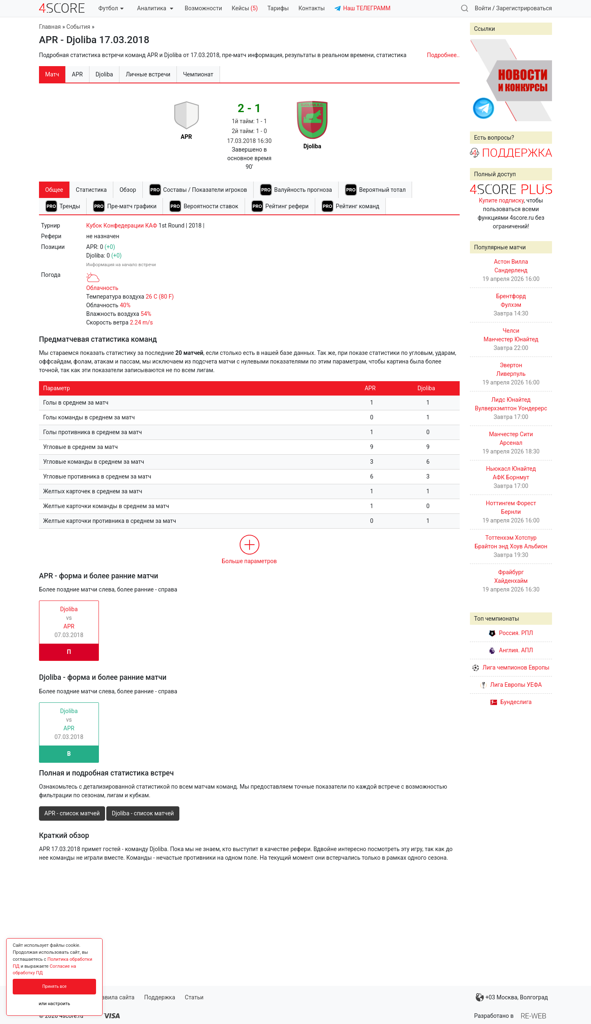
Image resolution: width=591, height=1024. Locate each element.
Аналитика (155, 8)
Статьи (194, 997)
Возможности (203, 8)
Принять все (54, 986)
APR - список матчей (72, 813)
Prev (480, 80)
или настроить (54, 1003)
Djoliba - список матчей (143, 813)
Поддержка (159, 997)
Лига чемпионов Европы (510, 667)
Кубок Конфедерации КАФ (121, 225)
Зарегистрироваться (524, 8)
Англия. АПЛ (511, 650)
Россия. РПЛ (511, 633)
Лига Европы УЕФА (511, 684)
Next (541, 80)
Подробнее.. (443, 55)
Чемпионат (198, 74)
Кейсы (244, 8)
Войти (483, 8)
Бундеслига (511, 702)
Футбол (111, 8)
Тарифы (278, 8)
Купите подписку (501, 200)
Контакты (311, 8)
